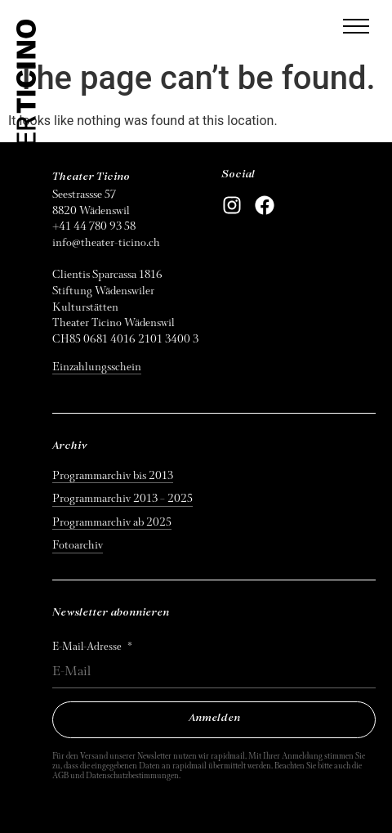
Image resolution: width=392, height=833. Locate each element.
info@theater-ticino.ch (106, 242)
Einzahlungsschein (96, 367)
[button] (356, 26)
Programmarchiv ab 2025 (112, 522)
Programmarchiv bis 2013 (112, 475)
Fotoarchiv (77, 545)
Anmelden (214, 718)
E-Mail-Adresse (88, 646)
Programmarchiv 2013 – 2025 (122, 498)
